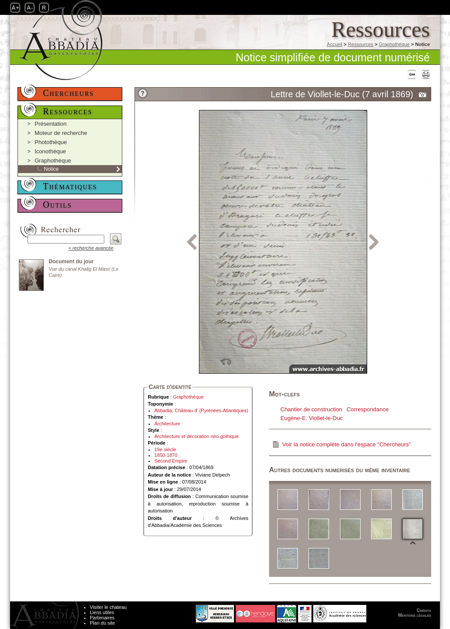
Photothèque (51, 142)
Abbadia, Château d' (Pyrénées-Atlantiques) (201, 410)
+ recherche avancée (90, 248)
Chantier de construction (311, 409)
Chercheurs (68, 93)
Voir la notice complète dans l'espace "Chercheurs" (346, 444)
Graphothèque (394, 44)
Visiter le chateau (108, 607)
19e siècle (165, 449)
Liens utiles (102, 612)
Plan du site (102, 622)
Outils (57, 204)
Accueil (334, 44)
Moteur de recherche (61, 133)
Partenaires (102, 617)
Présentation (51, 123)
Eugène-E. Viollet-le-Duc (311, 418)
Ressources (360, 44)
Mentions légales (414, 615)
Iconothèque (50, 151)
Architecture (167, 423)
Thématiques (70, 186)
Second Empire (170, 460)
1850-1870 (165, 455)
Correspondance (368, 409)
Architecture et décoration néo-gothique (196, 436)
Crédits (424, 610)
